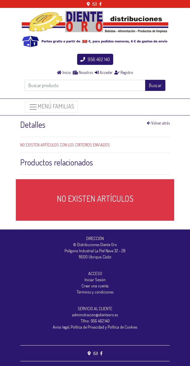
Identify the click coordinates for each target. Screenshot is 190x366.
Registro (123, 72)
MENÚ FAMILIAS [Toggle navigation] (51, 106)
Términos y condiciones (95, 291)
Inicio (64, 72)
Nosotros (83, 72)
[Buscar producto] (85, 85)
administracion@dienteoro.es (95, 314)
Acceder (104, 72)
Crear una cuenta (95, 285)
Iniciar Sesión (95, 279)
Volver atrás (158, 122)
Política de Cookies (122, 326)
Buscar (155, 85)
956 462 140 (95, 59)
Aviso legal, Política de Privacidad (78, 326)
